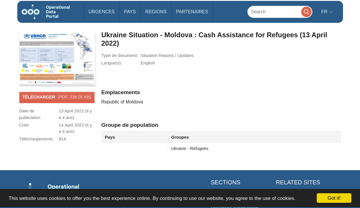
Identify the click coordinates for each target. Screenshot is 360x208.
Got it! (333, 198)
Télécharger (56, 97)
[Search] (279, 12)
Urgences (101, 11)
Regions (156, 11)
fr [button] (325, 11)
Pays (130, 11)
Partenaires (192, 11)
